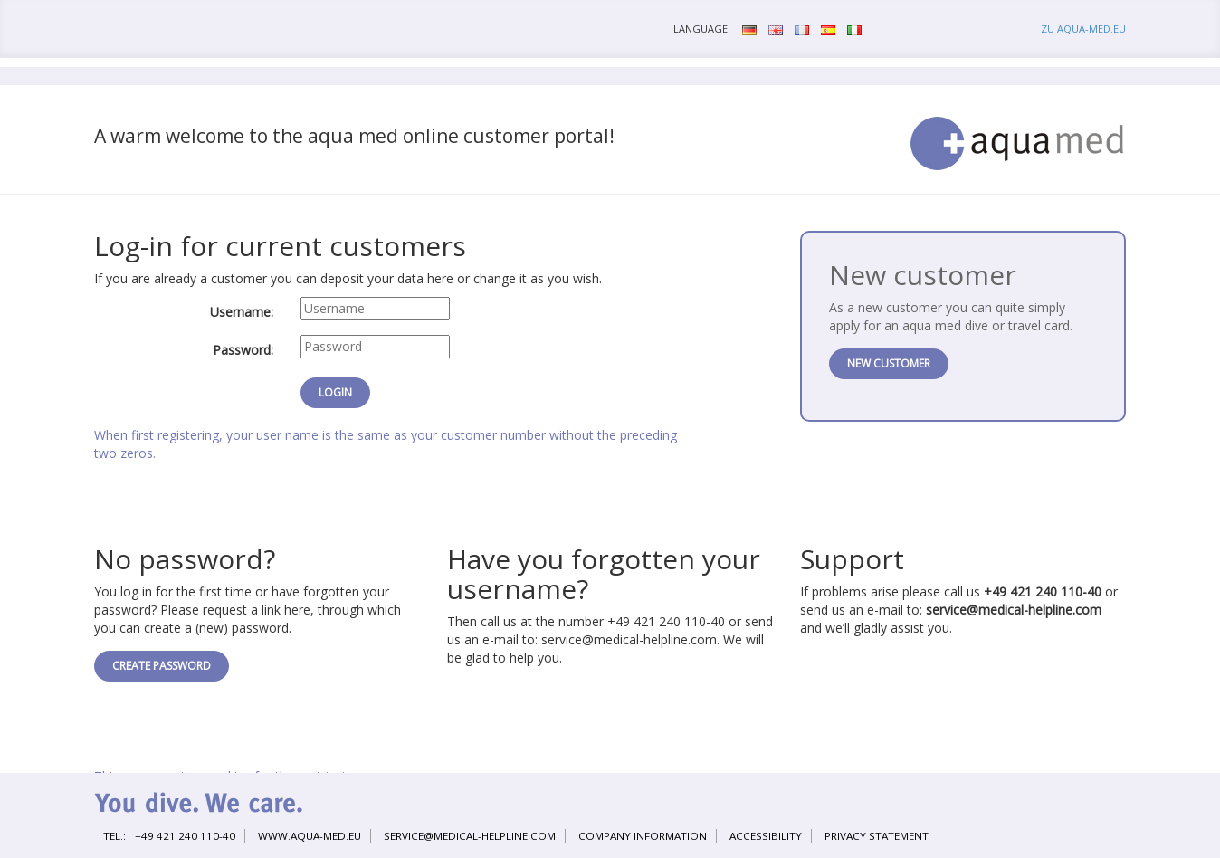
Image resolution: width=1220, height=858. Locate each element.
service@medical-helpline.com (470, 836)
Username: (241, 311)
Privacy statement (876, 836)
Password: (243, 349)
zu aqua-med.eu (1083, 28)
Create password (161, 665)
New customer (888, 363)
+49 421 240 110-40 (185, 836)
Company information (642, 836)
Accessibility (765, 836)
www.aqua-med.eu (309, 836)
